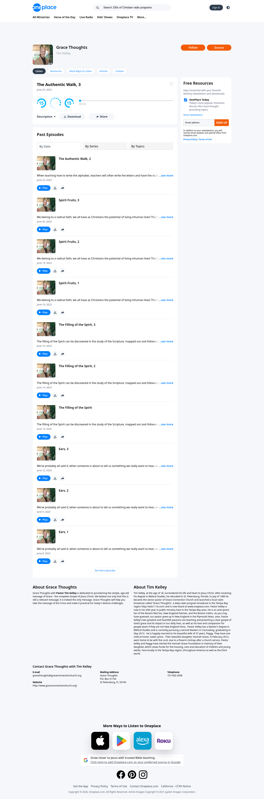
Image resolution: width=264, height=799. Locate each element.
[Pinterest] (132, 774)
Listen (39, 71)
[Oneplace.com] (44, 7)
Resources (56, 71)
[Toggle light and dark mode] (228, 7)
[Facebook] (121, 774)
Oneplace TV (125, 17)
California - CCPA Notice (176, 786)
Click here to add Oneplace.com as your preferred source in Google (135, 762)
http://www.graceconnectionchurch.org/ (55, 685)
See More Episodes (105, 570)
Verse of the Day (64, 17)
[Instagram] (143, 774)
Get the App (80, 786)
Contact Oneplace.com (144, 786)
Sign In (216, 7)
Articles (104, 71)
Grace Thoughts (71, 47)
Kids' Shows (104, 17)
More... (141, 17)
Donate (219, 47)
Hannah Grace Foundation (186, 643)
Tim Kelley (63, 53)
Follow (193, 47)
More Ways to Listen (80, 71)
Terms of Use (119, 786)
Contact (119, 71)
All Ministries (41, 17)
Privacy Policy (99, 786)
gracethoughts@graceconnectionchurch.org (57, 675)
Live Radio (86, 17)
